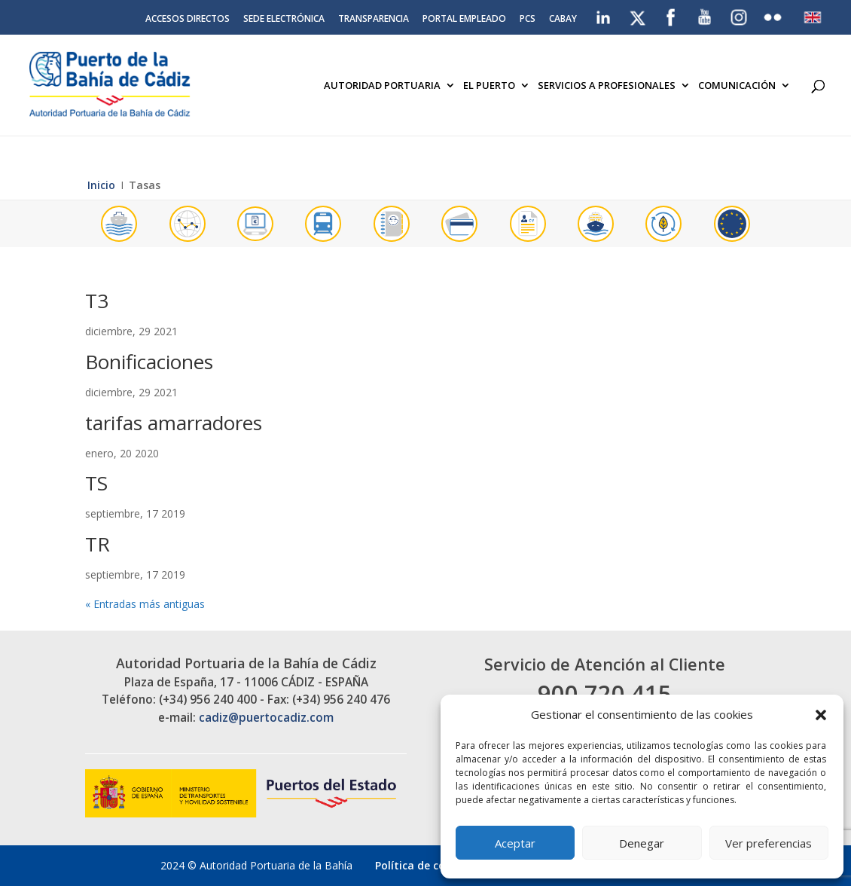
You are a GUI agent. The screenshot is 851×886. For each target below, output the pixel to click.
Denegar (641, 843)
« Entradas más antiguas (145, 604)
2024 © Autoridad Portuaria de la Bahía (256, 865)
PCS (527, 19)
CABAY (563, 19)
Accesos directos (187, 19)
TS (96, 482)
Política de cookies (423, 865)
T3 (96, 300)
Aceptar (515, 843)
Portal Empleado (464, 19)
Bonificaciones (149, 361)
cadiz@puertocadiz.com (266, 718)
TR (97, 544)
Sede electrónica (284, 19)
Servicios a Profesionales (607, 86)
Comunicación (737, 86)
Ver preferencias (768, 843)
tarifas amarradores (173, 422)
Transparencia (373, 19)
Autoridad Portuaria (382, 86)
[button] (820, 715)
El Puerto (489, 86)
